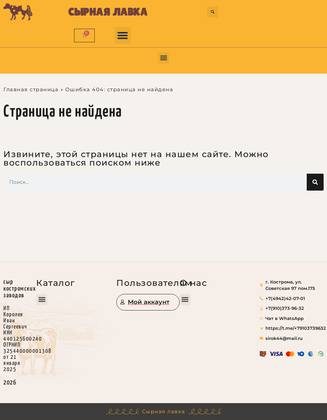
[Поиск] (315, 182)
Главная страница (31, 89)
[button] (212, 12)
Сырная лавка (107, 12)
